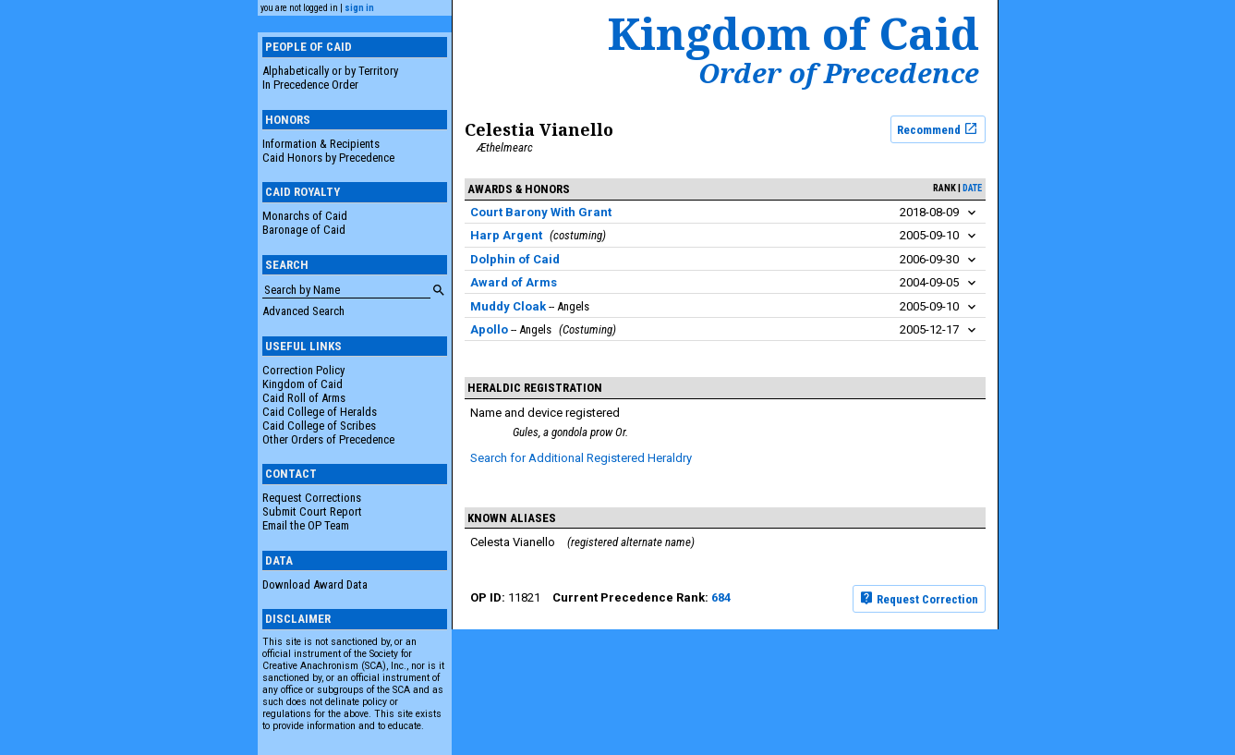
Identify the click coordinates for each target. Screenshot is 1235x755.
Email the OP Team (305, 525)
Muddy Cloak (508, 306)
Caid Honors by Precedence (328, 157)
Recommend (937, 128)
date (972, 188)
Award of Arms (513, 282)
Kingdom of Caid (302, 384)
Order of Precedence (838, 73)
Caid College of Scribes (319, 425)
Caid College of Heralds (319, 412)
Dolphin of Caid (515, 259)
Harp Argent (506, 235)
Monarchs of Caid (304, 216)
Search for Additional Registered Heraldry (581, 458)
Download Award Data (315, 584)
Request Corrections (311, 498)
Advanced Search (303, 311)
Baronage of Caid (303, 230)
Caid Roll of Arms (303, 398)
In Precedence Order (310, 84)
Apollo (489, 329)
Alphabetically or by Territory (330, 71)
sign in (359, 8)
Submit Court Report (312, 511)
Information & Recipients (321, 144)
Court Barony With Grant (540, 212)
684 (721, 597)
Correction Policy (303, 370)
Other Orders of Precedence (328, 439)
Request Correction (918, 598)
